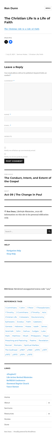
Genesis (8, 326)
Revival (8, 345)
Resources (9, 414)
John (18, 331)
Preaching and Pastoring (16, 340)
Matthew (16, 336)
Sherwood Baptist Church (18, 383)
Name (7, 115)
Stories (7, 419)
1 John (22, 308)
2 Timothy (35, 312)
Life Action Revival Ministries (19, 377)
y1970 (37, 350)
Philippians (36, 336)
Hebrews (19, 326)
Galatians (37, 322)
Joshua (26, 331)
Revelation (43, 340)
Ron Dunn (11, 8)
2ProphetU (11, 374)
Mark (7, 336)
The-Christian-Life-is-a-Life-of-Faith (21, 29)
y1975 (29, 355)
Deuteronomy (37, 317)
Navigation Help (14, 251)
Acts (44, 312)
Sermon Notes (22, 54)
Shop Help (11, 254)
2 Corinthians (22, 312)
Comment (9, 81)
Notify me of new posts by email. (16, 157)
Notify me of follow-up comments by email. (20, 150)
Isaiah (36, 326)
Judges (35, 331)
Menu (48, 8)
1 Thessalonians (43, 308)
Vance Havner (13, 387)
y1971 (44, 350)
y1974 (22, 355)
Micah (25, 336)
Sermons (8, 408)
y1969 (29, 350)
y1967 (22, 350)
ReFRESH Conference (16, 380)
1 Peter (30, 308)
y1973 (15, 355)
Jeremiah (9, 331)
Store (6, 425)
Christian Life (34, 54)
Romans (18, 345)
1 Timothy (9, 312)
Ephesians (9, 322)
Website (8, 136)
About (7, 403)
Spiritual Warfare (31, 345)
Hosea (28, 326)
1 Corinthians (11, 308)
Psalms (33, 340)
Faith (41, 54)
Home (7, 397)
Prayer (46, 336)
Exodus (20, 322)
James (44, 326)
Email (7, 125)
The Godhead (11, 350)
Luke (43, 331)
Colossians (24, 317)
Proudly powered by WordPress (25, 432)
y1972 (7, 355)
